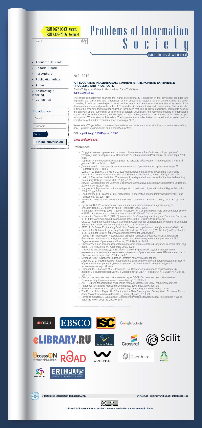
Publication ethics (48, 79)
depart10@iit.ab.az (84, 92)
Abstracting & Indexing (43, 93)
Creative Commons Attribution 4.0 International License (124, 408)
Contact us (43, 99)
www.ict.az (142, 395)
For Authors (44, 73)
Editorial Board (46, 68)
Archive (41, 85)
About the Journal (48, 62)
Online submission (49, 142)
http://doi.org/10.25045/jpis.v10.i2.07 (98, 133)
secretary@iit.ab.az (160, 395)
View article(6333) (86, 139)
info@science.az (180, 395)
